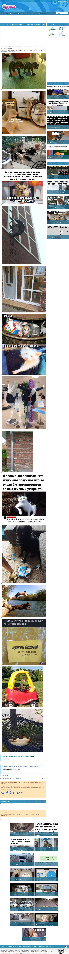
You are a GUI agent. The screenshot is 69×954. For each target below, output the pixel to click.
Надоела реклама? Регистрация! (14, 13)
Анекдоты (61, 28)
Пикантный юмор (53, 29)
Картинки (51, 31)
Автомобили (61, 31)
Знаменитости (52, 30)
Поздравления (62, 35)
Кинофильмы (62, 30)
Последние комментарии (42, 13)
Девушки (61, 29)
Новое (33, 13)
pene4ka (13, 778)
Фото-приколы (5, 775)
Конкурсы (51, 35)
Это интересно (52, 28)
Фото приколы (52, 27)
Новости (51, 33)
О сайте (2, 946)
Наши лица (51, 34)
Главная (3, 13)
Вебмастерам (41, 946)
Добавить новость (27, 13)
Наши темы (61, 34)
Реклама (59, 1)
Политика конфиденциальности (13, 946)
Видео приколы (62, 27)
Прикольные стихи (63, 33)
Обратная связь (64, 1)
